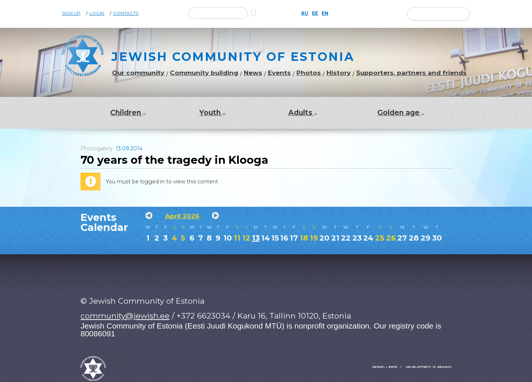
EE (315, 13)
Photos (308, 73)
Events (279, 73)
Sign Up (71, 13)
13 (256, 238)
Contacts (125, 13)
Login (96, 13)
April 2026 (182, 216)
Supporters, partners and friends (411, 73)
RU (304, 13)
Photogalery (97, 148)
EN (325, 13)
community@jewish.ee (125, 315)
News (253, 73)
